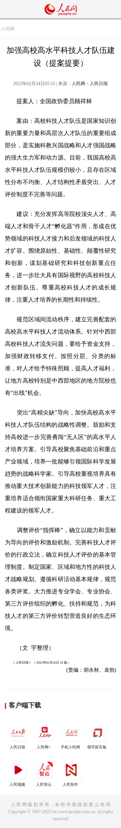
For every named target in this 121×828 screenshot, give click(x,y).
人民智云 (44, 773)
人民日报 (18, 735)
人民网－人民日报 (90, 83)
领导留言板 (97, 735)
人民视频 (18, 773)
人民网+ (44, 735)
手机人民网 (71, 735)
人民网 (8, 28)
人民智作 (71, 773)
